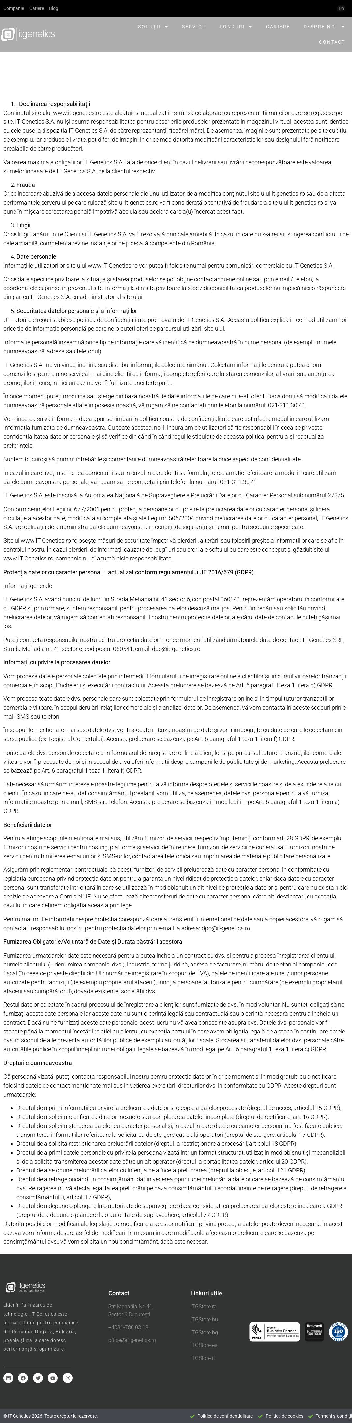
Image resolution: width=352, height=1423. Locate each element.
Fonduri (236, 26)
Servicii (194, 26)
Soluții (153, 26)
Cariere (278, 26)
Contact (332, 42)
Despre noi (324, 26)
